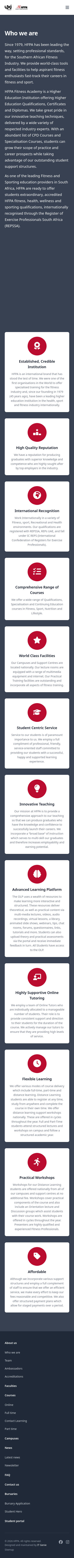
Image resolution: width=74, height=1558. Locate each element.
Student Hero (13, 1511)
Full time (10, 1413)
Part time (11, 1429)
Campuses (12, 1438)
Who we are (12, 1352)
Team (8, 1360)
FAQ (7, 1475)
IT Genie (42, 1545)
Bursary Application (17, 1503)
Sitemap (9, 1549)
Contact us (12, 1484)
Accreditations (14, 1376)
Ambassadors (13, 1368)
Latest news (12, 1457)
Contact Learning (16, 1421)
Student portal (14, 1521)
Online (9, 1405)
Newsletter (12, 1465)
